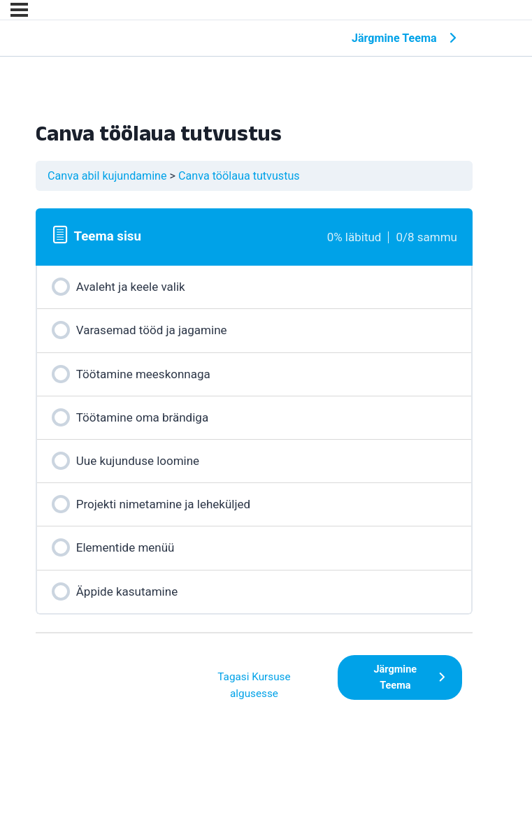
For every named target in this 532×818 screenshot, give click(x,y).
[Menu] (19, 10)
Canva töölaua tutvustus (239, 175)
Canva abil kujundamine (107, 175)
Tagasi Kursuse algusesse (253, 685)
